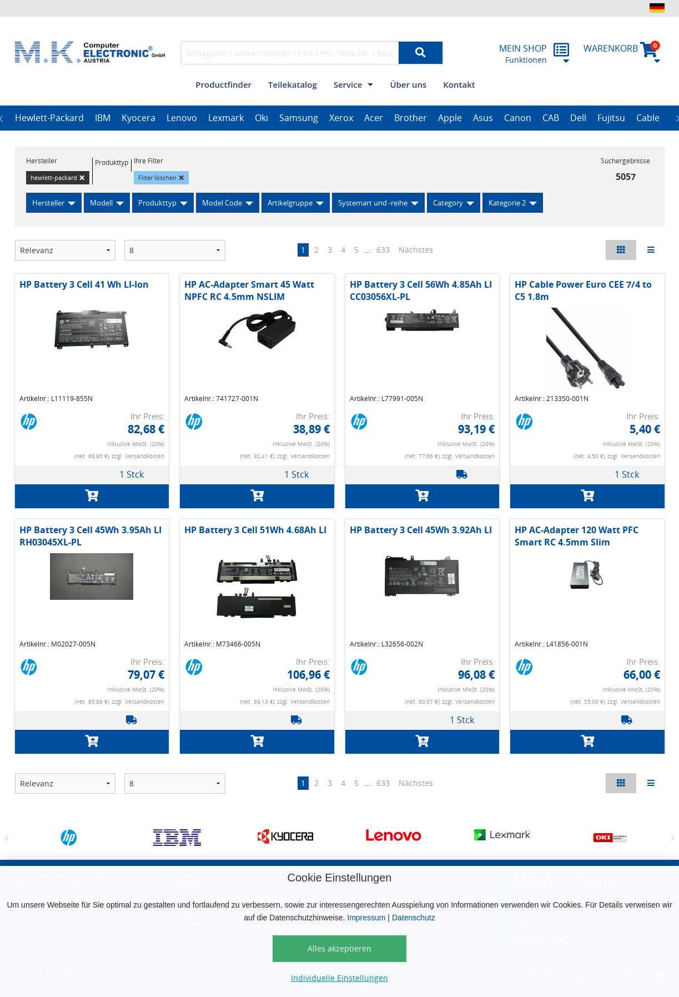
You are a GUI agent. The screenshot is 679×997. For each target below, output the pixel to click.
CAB (550, 118)
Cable (648, 118)
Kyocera (138, 118)
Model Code (222, 203)
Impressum (366, 917)
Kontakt (459, 84)
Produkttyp (157, 203)
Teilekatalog (292, 84)
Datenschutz (413, 917)
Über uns (408, 84)
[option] (49, 118)
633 (383, 249)
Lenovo (182, 118)
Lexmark (226, 118)
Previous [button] (6, 837)
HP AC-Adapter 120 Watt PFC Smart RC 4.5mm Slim (576, 536)
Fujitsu (611, 118)
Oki (261, 118)
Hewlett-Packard (49, 118)
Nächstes (416, 249)
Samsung (298, 118)
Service (348, 84)
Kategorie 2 (507, 203)
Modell (101, 203)
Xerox (341, 118)
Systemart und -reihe (373, 203)
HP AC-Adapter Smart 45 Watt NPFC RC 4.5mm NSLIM (249, 290)
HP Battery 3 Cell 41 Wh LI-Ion (84, 284)
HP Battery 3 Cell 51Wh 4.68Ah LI (255, 530)
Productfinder (223, 84)
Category (448, 203)
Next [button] (672, 837)
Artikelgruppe (290, 203)
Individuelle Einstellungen (339, 978)
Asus (483, 118)
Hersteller (48, 203)
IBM (102, 118)
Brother (410, 118)
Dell (578, 118)
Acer (373, 118)
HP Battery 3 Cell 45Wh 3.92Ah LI (421, 530)
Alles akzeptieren (339, 948)
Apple (450, 118)
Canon (517, 118)
